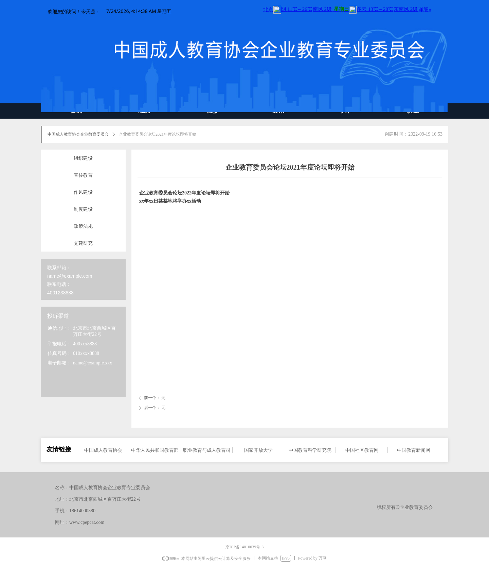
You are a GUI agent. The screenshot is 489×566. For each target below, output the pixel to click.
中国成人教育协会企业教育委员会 (78, 134)
